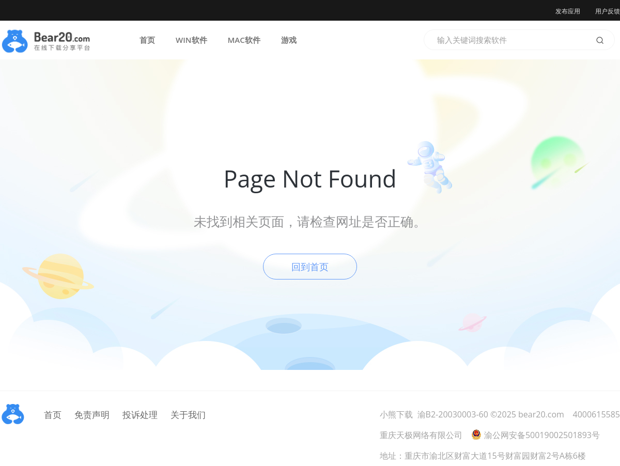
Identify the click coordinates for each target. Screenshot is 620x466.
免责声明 (92, 415)
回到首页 (310, 266)
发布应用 (567, 11)
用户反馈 (607, 11)
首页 (147, 40)
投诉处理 (140, 415)
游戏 (289, 40)
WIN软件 (191, 40)
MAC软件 (244, 40)
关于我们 (188, 415)
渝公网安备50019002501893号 (535, 435)
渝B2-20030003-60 (452, 414)
